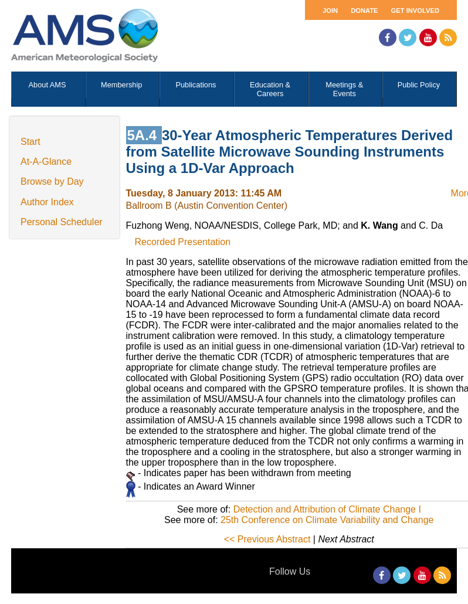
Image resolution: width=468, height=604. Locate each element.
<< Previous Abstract (267, 539)
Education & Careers (270, 89)
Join (330, 10)
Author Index (47, 202)
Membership (121, 84)
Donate (364, 10)
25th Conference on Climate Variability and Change (327, 520)
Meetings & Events (344, 89)
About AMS (47, 84)
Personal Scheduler (62, 222)
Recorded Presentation (183, 242)
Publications (195, 84)
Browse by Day (52, 181)
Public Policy (419, 84)
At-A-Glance (46, 162)
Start (30, 142)
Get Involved (415, 10)
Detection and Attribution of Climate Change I (327, 509)
